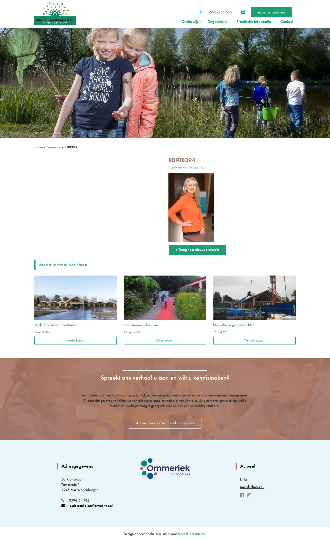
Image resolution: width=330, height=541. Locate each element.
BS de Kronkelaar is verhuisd (55, 324)
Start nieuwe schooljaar (141, 324)
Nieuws (52, 147)
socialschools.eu (271, 12)
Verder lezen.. (75, 340)
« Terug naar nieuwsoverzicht (197, 249)
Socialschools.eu (252, 486)
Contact (286, 21)
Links (243, 479)
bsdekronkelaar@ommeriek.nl (87, 505)
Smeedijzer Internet (192, 533)
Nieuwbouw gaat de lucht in (234, 324)
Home (38, 147)
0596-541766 (219, 12)
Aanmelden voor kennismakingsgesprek (165, 423)
